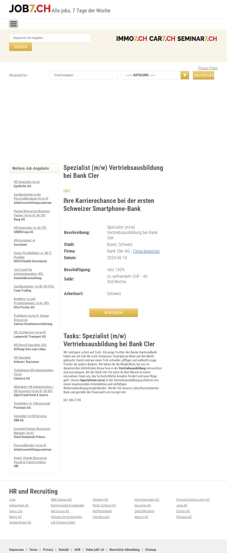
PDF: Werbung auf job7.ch (113, 544)
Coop (12, 486)
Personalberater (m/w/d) (30, 432)
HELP (66, 182)
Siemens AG (100, 486)
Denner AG (183, 497)
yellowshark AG (19, 492)
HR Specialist (22, 346)
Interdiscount (101, 503)
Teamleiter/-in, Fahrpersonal (32, 391)
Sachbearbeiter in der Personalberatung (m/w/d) (31, 188)
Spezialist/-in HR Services (30, 404)
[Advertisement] (113, 117)
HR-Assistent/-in (24, 231)
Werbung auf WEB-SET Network (79, 544)
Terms (33, 535)
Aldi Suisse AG (60, 497)
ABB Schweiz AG (61, 486)
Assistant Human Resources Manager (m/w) (32, 418)
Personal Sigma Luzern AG (193, 486)
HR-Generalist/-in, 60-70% (30, 218)
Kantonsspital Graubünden (67, 492)
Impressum (16, 535)
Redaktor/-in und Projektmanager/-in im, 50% (31, 290)
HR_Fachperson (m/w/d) (30, 321)
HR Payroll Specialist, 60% (30, 334)
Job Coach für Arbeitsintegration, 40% (28, 262)
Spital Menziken (144, 497)
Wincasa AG (184, 503)
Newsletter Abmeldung (125, 535)
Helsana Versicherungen (66, 503)
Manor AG (15, 503)
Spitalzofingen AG (20, 508)
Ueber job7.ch (95, 535)
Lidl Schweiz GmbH (63, 508)
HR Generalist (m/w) (27, 173)
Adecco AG (141, 503)
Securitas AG (142, 492)
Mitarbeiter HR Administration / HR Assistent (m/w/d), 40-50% (34, 377)
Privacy (48, 535)
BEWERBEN (113, 304)
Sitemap (150, 535)
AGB (77, 535)
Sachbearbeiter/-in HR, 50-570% (34, 276)
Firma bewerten (146, 242)
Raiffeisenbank (102, 497)
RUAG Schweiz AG (104, 492)
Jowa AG (182, 492)
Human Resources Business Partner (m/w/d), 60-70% (32, 204)
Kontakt (64, 535)
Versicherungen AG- (147, 486)
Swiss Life (15, 497)
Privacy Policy (208, 59)
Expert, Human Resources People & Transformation (30, 447)
